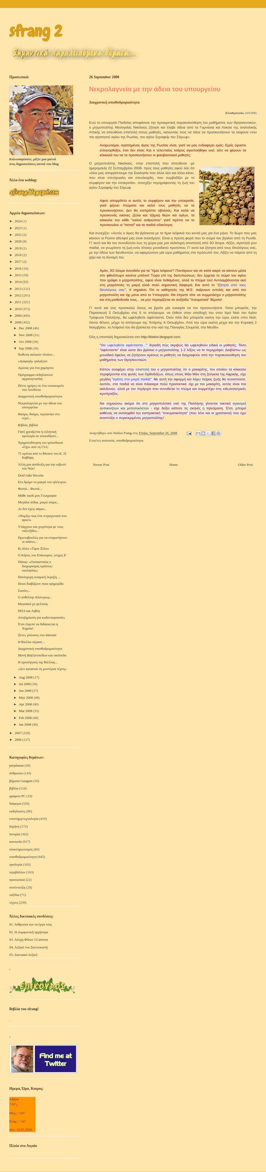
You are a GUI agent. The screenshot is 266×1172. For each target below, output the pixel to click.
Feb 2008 (26, 718)
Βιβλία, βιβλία (28, 425)
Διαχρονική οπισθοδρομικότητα (40, 396)
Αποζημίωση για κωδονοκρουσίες (41, 617)
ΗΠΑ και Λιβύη (29, 611)
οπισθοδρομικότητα (129, 440)
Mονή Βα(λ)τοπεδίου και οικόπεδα (42, 655)
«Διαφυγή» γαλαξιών (32, 361)
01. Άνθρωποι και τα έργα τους (30, 924)
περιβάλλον (17, 872)
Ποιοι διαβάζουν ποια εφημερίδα (40, 584)
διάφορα (15, 803)
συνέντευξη (17, 887)
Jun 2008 (25, 691)
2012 (18, 295)
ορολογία (15, 864)
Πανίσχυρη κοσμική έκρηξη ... (39, 577)
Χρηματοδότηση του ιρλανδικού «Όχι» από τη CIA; (40, 445)
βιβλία (13, 788)
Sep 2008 (26, 348)
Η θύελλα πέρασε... (31, 642)
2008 (18, 322)
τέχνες (13, 902)
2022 (18, 235)
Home (173, 465)
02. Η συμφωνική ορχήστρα (28, 932)
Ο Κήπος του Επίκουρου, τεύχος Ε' (42, 555)
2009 (18, 316)
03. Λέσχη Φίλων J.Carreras (28, 939)
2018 (18, 255)
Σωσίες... (24, 591)
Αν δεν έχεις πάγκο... (32, 509)
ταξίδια (14, 895)
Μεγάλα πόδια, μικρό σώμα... (38, 502)
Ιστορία (14, 834)
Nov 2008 (26, 335)
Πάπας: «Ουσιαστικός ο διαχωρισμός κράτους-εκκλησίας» (35, 566)
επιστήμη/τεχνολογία (24, 819)
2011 (18, 302)
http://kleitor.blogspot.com (160, 337)
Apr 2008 (26, 704)
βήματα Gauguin (20, 781)
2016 (18, 268)
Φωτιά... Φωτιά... (30, 489)
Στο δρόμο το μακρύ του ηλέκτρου (42, 482)
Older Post (245, 465)
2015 (18, 275)
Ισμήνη (14, 826)
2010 (18, 309)
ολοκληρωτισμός (21, 849)
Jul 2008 (25, 684)
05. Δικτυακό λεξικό (23, 955)
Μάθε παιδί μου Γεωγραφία (37, 495)
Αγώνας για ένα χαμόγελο (35, 368)
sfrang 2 (35, 31)
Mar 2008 (26, 711)
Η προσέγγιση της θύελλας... (38, 662)
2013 (18, 289)
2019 (18, 248)
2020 (18, 241)
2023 (18, 228)
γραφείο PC (17, 796)
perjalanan (16, 765)
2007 (18, 733)
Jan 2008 (25, 724)
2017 (18, 262)
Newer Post (101, 465)
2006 (18, 740)
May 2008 (26, 698)
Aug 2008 (26, 677)
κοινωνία (108, 440)
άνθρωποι (16, 773)
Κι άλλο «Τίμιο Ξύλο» (33, 548)
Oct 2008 (25, 342)
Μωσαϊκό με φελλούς (33, 604)
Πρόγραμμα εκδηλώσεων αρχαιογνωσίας (35, 377)
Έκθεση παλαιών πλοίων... (36, 354)
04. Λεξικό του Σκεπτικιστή (28, 947)
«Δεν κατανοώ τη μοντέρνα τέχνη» (42, 669)
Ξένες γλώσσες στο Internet (37, 635)
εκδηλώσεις (17, 811)
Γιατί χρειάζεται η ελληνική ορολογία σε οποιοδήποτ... (38, 434)
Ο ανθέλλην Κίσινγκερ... (35, 597)
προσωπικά (17, 880)
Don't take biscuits (30, 475)
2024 (18, 221)
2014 (18, 282)
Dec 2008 (26, 328)
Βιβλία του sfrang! (24, 1009)
